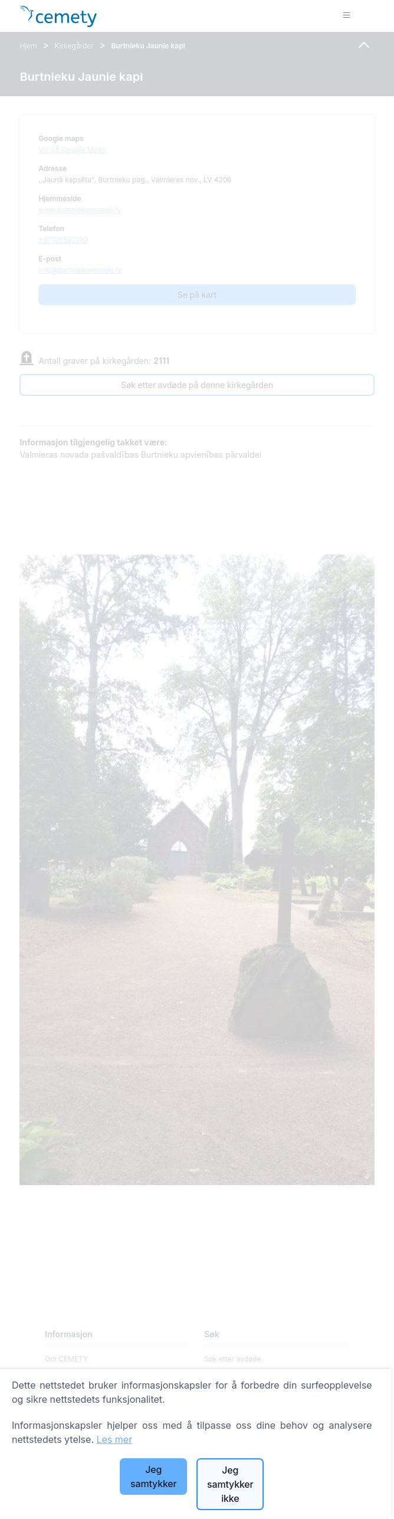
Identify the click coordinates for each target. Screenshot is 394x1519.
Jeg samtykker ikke (230, 1484)
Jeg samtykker (153, 1477)
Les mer (114, 1439)
